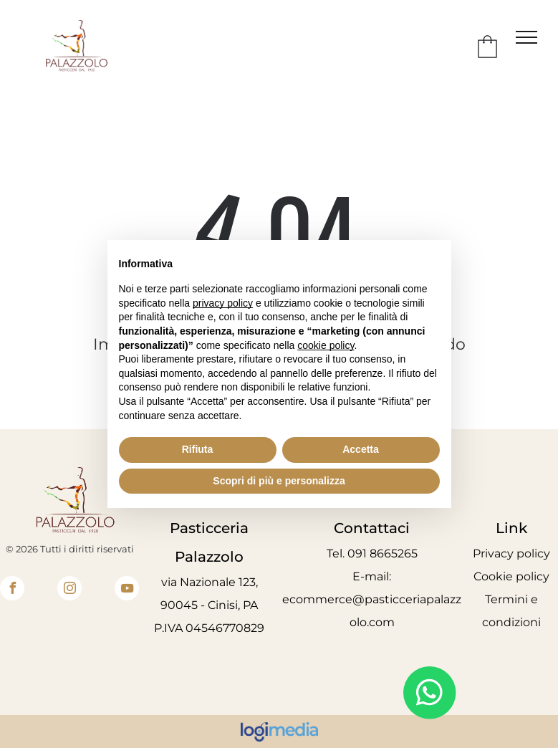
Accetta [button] (360, 449)
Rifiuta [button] (197, 449)
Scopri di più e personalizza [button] (279, 480)
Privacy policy (511, 553)
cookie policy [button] (325, 345)
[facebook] (12, 590)
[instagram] (69, 590)
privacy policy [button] (223, 303)
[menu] (526, 37)
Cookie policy (511, 576)
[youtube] (127, 590)
